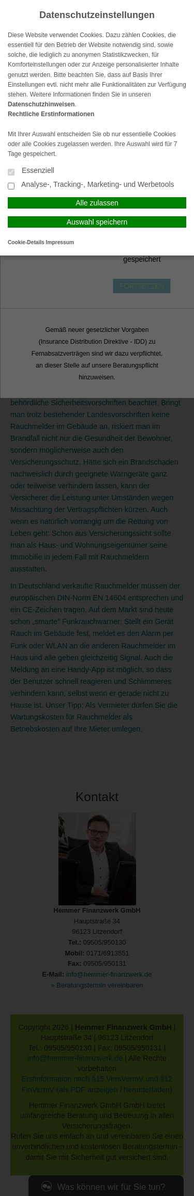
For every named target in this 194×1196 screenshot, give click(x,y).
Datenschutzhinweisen (41, 104)
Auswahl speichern (97, 222)
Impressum (60, 242)
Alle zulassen (97, 203)
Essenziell (31, 171)
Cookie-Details (26, 242)
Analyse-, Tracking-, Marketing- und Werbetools (91, 185)
